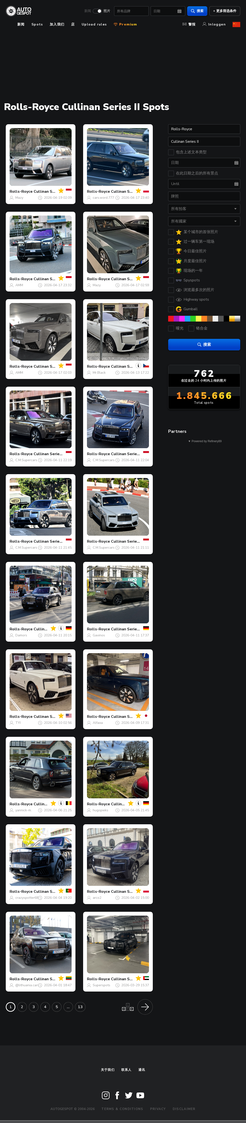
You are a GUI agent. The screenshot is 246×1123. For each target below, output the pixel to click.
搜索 (197, 11)
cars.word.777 (103, 197)
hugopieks (100, 810)
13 (80, 1007)
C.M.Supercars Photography (36, 460)
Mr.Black (99, 372)
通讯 (141, 1070)
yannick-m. (23, 810)
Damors (21, 635)
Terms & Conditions (122, 1109)
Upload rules (94, 24)
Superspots (101, 985)
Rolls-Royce (21, 191)
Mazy (19, 197)
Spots (37, 24)
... (68, 1007)
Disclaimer (184, 1109)
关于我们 (108, 1070)
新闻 (87, 11)
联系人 (126, 1070)
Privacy (158, 1109)
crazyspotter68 (26, 897)
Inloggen (214, 24)
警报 (189, 24)
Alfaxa (98, 722)
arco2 (97, 897)
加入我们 (57, 24)
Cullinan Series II (49, 191)
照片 (107, 11)
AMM (19, 285)
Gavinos (99, 635)
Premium (125, 24)
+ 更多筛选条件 (224, 11)
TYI (18, 722)
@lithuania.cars (27, 985)
